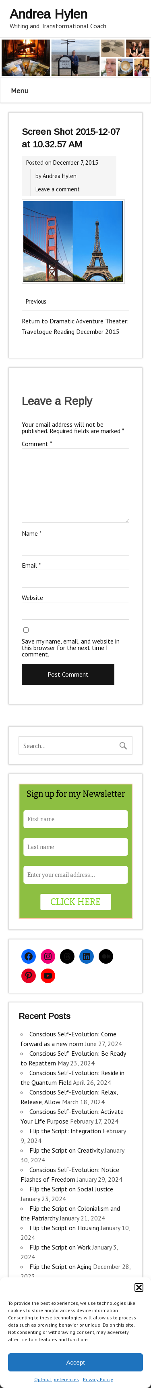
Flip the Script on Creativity (66, 1150)
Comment (37, 443)
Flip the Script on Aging (60, 1266)
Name (32, 533)
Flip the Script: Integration (65, 1131)
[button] (139, 1287)
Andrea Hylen (60, 176)
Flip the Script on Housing (64, 1228)
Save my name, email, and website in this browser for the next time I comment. (71, 647)
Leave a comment (57, 189)
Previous (36, 301)
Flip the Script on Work (60, 1247)
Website (32, 597)
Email (31, 565)
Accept (75, 1362)
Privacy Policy (98, 1379)
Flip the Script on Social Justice (71, 1189)
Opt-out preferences (56, 1379)
